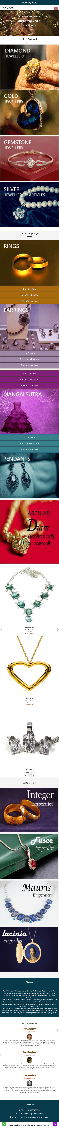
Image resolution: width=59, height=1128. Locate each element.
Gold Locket (29, 698)
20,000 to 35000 (29, 359)
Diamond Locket (29, 627)
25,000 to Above (29, 385)
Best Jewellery (29, 1029)
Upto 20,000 (29, 353)
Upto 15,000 (29, 289)
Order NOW (29, 30)
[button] (58, 1033)
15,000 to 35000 (30, 295)
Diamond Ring (29, 770)
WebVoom (46, 1125)
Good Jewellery (29, 1052)
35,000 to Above (29, 301)
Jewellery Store (29, 2)
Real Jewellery (29, 1075)
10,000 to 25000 (29, 379)
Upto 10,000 (29, 373)
